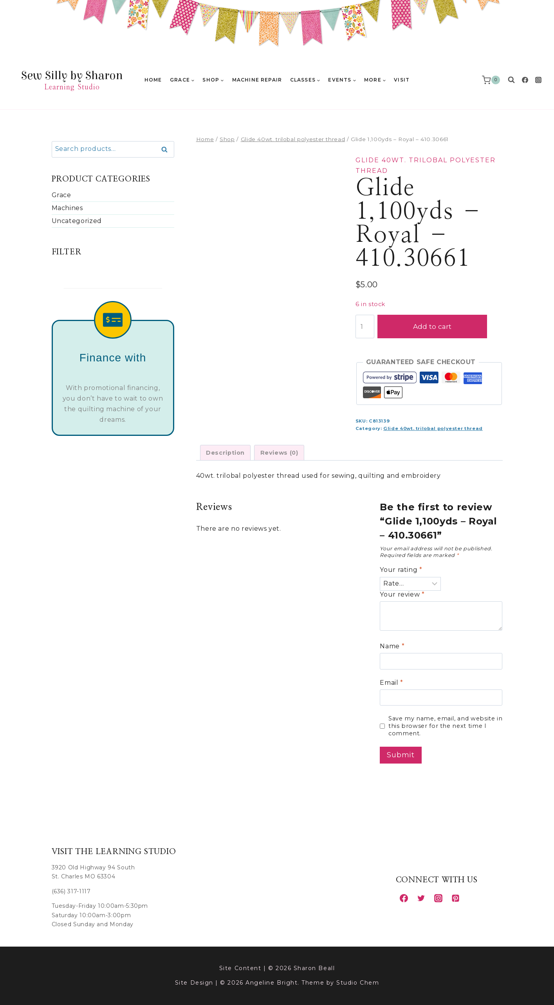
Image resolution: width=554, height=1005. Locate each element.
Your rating (401, 569)
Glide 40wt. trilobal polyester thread (433, 428)
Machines (67, 208)
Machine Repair (257, 80)
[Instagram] (538, 80)
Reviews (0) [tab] (279, 452)
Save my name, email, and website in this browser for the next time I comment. (445, 726)
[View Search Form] (511, 79)
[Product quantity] (364, 326)
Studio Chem (357, 982)
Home (153, 80)
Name (392, 646)
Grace (61, 195)
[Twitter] (421, 898)
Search (166, 149)
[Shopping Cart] (492, 80)
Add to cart (440, 326)
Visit (402, 80)
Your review (402, 594)
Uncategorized (77, 221)
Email (391, 682)
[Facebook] (525, 80)
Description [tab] (225, 452)
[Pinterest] (456, 898)
